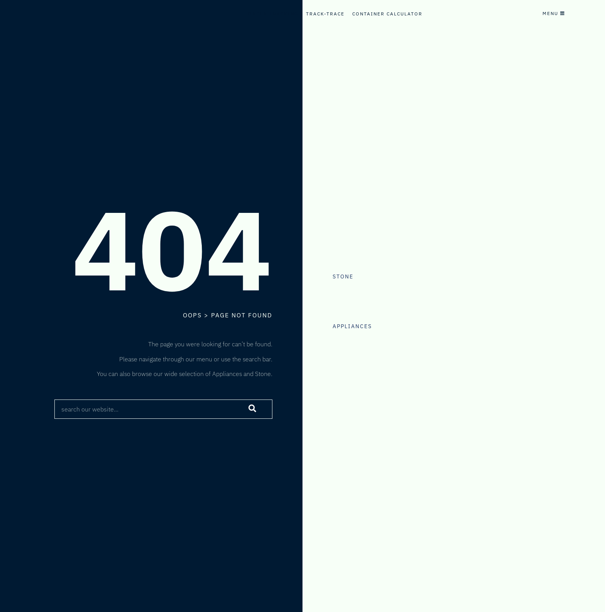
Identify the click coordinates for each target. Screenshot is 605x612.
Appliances (352, 326)
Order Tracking (273, 14)
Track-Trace (325, 14)
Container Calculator (387, 14)
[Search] (252, 409)
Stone (343, 276)
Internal (262, 21)
